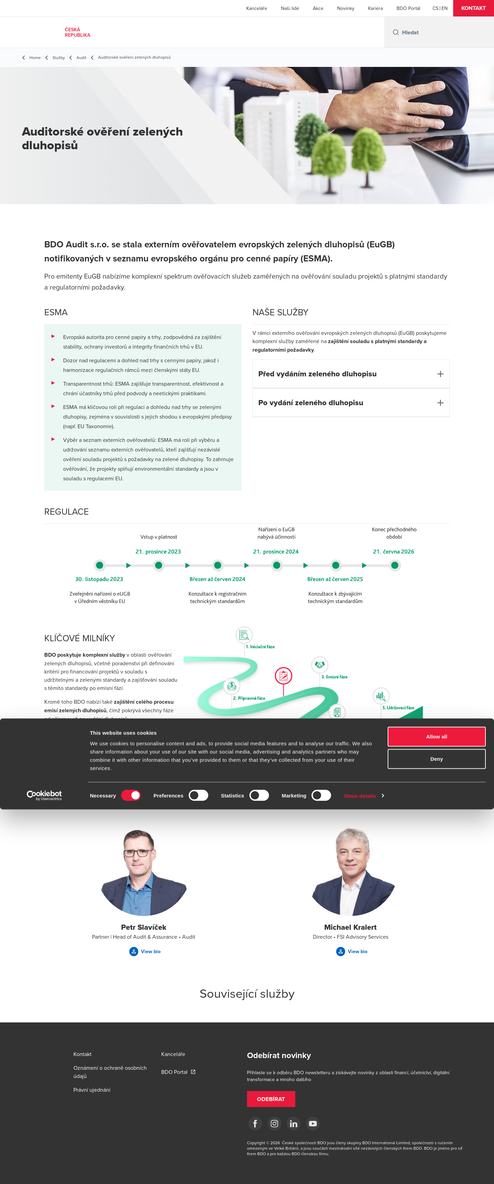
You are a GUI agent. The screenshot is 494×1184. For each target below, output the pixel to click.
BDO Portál (408, 8)
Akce (318, 8)
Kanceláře (256, 8)
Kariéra (375, 8)
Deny (436, 1134)
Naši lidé (290, 8)
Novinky (345, 8)
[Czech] (435, 8)
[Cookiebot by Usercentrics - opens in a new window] (44, 1170)
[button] (473, 8)
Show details (360, 1170)
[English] (445, 8)
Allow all (436, 1111)
